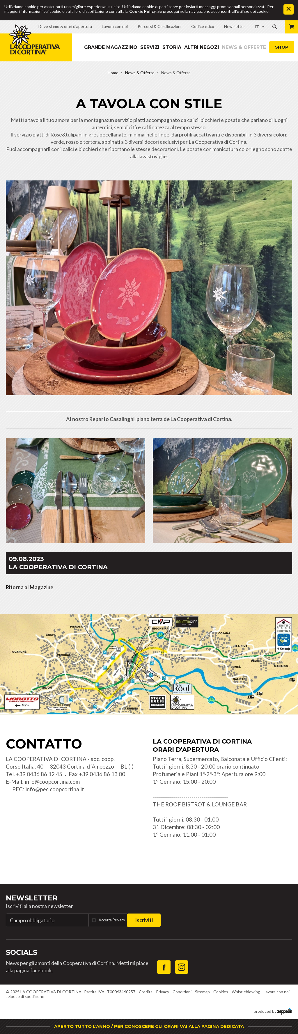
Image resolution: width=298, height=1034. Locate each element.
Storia (171, 47)
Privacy (162, 991)
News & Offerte (244, 47)
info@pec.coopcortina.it (54, 789)
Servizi (149, 47)
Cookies (220, 991)
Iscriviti (144, 920)
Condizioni (182, 991)
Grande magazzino (110, 47)
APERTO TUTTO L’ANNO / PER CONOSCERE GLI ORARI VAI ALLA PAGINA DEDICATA (149, 1026)
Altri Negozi (201, 47)
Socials (21, 952)
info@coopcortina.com (52, 781)
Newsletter (32, 898)
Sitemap (202, 991)
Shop (281, 47)
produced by (273, 1011)
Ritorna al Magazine (29, 587)
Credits (145, 991)
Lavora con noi (277, 991)
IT (257, 26)
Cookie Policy (142, 11)
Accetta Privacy (112, 920)
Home (113, 72)
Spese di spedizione (26, 996)
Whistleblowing (246, 991)
